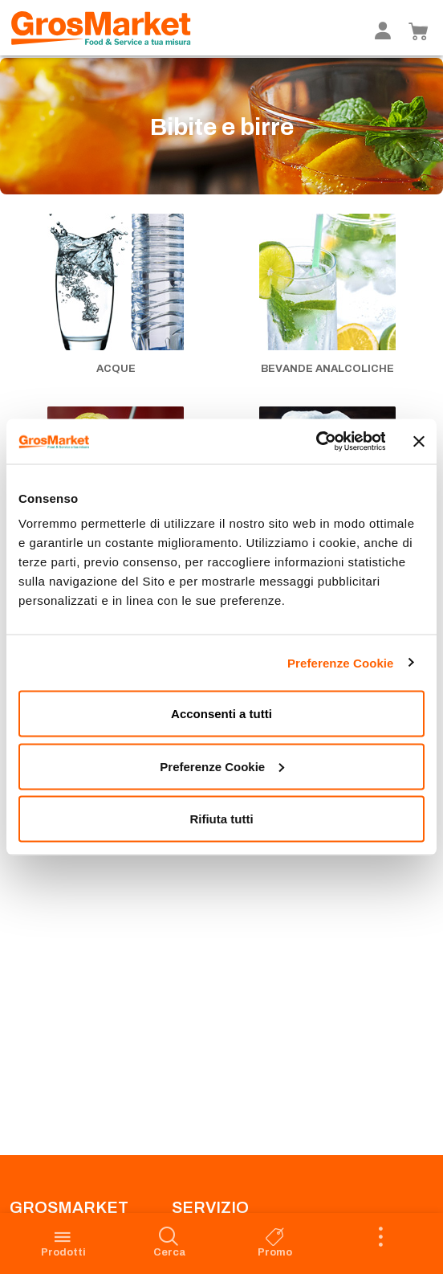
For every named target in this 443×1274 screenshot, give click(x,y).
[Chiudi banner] (419, 441)
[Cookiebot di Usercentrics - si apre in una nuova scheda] (315, 441)
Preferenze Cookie (340, 662)
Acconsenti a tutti (221, 714)
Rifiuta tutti (221, 819)
